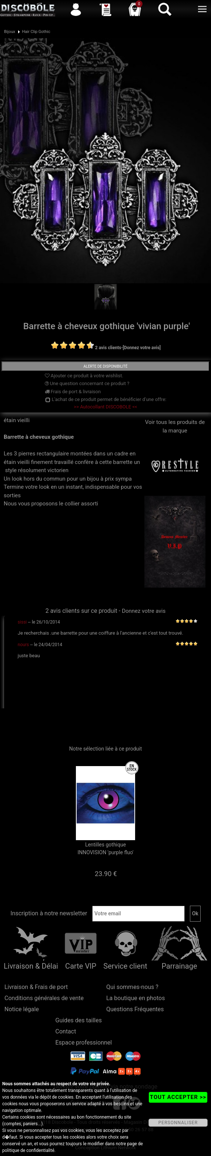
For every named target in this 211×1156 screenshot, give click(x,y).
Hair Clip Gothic (36, 31)
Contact (66, 1031)
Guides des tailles (79, 1020)
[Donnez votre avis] (142, 347)
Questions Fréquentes (135, 1009)
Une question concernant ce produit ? (87, 383)
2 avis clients (108, 347)
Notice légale (21, 1009)
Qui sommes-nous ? (132, 986)
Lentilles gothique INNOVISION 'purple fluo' (105, 848)
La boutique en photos (135, 998)
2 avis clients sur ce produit (81, 610)
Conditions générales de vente (44, 998)
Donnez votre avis (143, 611)
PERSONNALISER (178, 1122)
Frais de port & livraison (73, 391)
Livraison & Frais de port (36, 986)
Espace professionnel (84, 1042)
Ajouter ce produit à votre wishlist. (84, 375)
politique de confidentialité (28, 1150)
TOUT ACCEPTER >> (178, 1097)
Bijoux (9, 31)
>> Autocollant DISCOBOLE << (105, 407)
